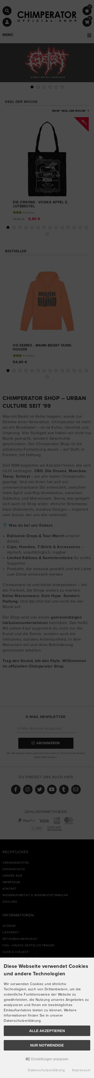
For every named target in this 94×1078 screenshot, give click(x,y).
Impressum (81, 1070)
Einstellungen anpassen (47, 1059)
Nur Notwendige (47, 1045)
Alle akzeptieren (47, 1031)
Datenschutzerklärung (46, 1070)
